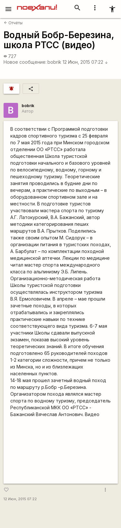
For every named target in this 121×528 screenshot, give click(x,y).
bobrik (54, 62)
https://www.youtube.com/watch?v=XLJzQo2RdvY (61, 450)
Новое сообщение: (25, 62)
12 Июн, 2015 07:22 (85, 62)
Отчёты (13, 22)
